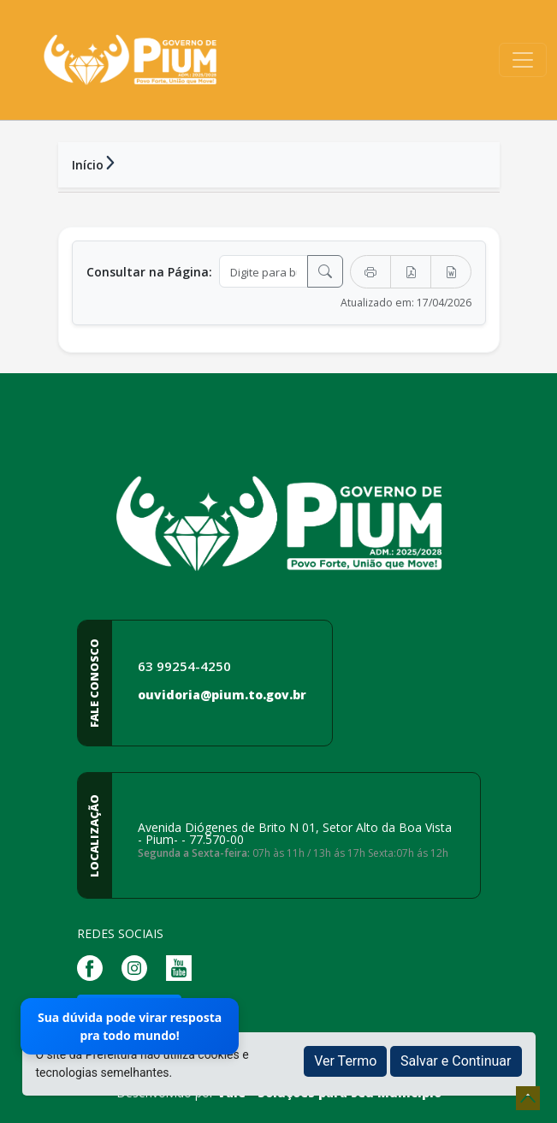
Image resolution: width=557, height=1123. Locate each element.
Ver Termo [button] (345, 1061)
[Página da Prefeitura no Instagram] (138, 967)
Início (88, 165)
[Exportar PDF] (410, 271)
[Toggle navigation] (523, 60)
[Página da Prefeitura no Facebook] (94, 967)
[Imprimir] (370, 271)
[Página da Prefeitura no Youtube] (183, 967)
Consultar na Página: (149, 272)
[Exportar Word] (450, 271)
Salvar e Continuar (456, 1061)
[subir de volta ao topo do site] (528, 1098)
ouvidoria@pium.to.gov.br (222, 694)
